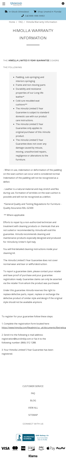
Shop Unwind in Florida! (47, 11)
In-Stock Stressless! (17, 11)
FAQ (33, 393)
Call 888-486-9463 (33, 15)
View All (33, 407)
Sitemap (33, 414)
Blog (33, 400)
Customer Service (33, 386)
